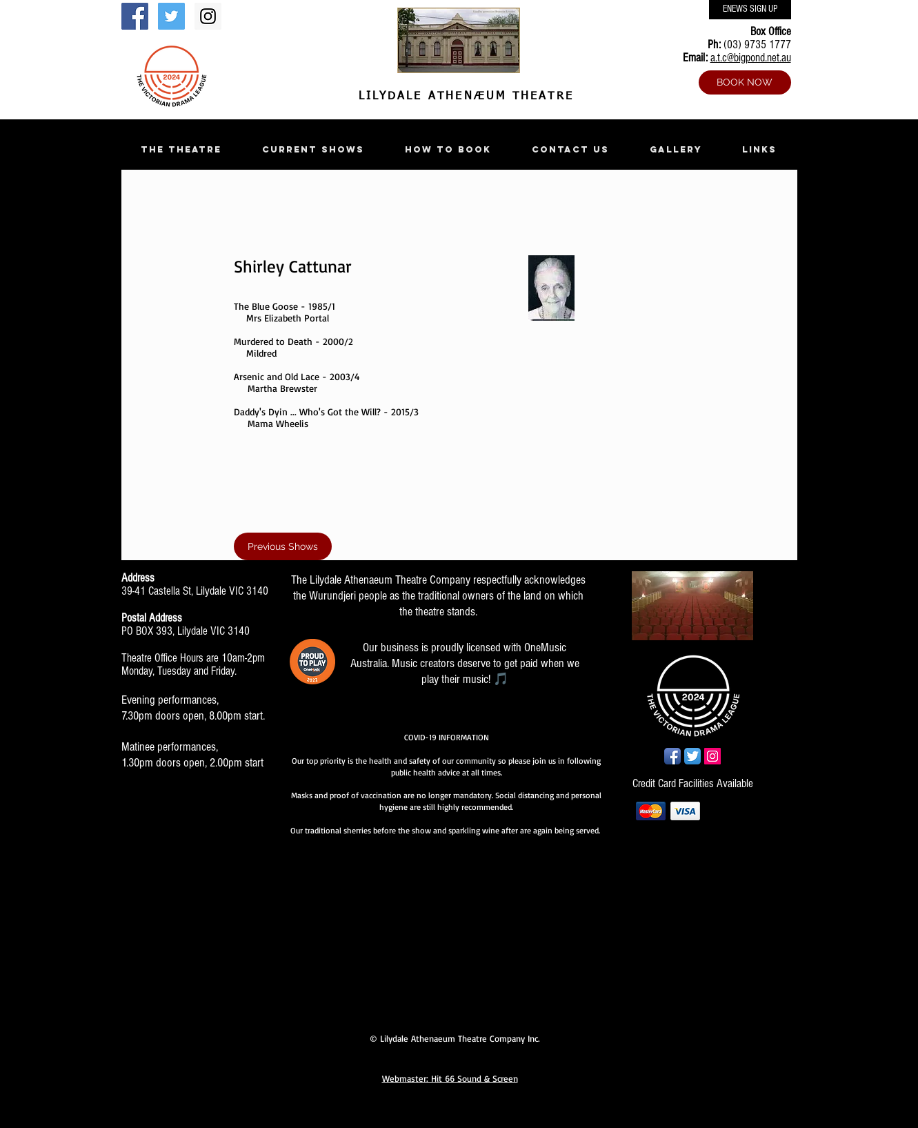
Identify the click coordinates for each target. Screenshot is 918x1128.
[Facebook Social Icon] (134, 16)
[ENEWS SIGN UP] (750, 9)
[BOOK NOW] (745, 82)
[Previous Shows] (283, 546)
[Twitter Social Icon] (171, 16)
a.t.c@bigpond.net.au (750, 57)
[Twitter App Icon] (692, 756)
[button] (181, 149)
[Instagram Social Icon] (207, 16)
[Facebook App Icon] (672, 756)
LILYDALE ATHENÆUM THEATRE (463, 96)
